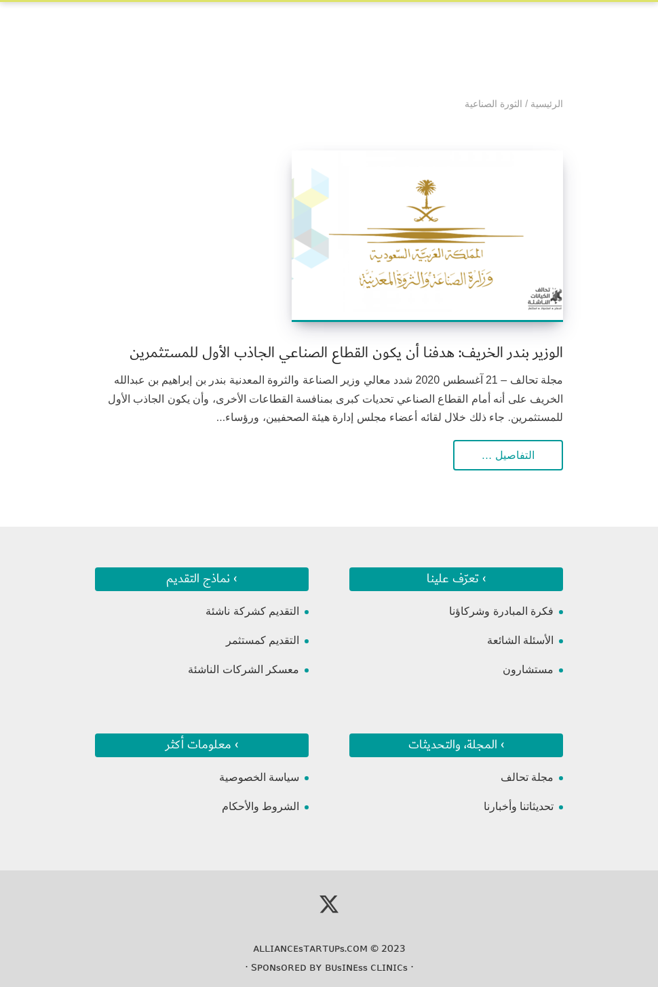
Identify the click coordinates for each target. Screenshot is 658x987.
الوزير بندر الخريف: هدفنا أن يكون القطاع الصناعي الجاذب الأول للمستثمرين (346, 352)
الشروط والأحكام (260, 806)
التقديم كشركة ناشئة (252, 611)
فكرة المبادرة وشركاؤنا (501, 611)
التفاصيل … (508, 455)
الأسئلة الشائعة (520, 640)
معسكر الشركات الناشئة (243, 669)
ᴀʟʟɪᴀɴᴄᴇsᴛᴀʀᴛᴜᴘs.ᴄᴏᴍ (310, 948)
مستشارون (528, 669)
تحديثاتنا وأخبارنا (519, 806)
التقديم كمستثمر (262, 640)
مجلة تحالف (527, 777)
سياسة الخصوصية (259, 777)
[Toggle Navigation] (104, 27)
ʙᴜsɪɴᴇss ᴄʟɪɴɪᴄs (366, 967)
